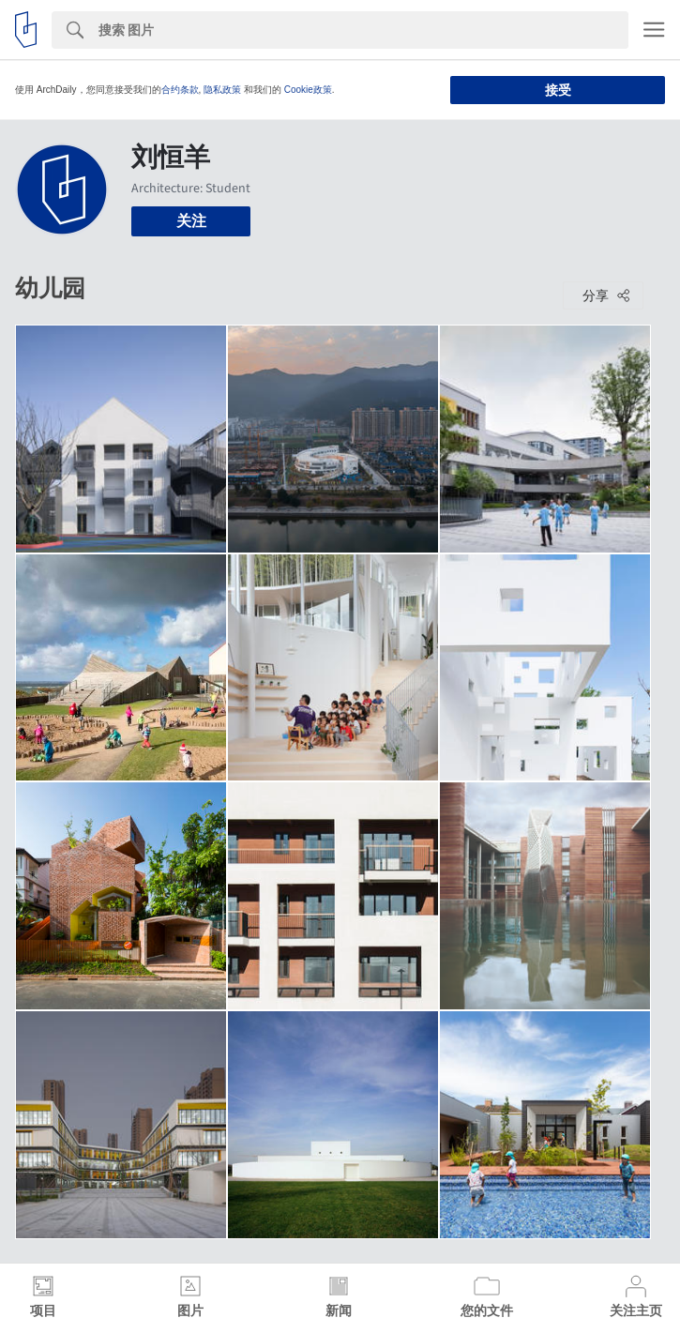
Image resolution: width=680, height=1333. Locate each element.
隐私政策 (222, 89)
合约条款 (180, 89)
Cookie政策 (308, 89)
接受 (558, 90)
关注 (191, 221)
